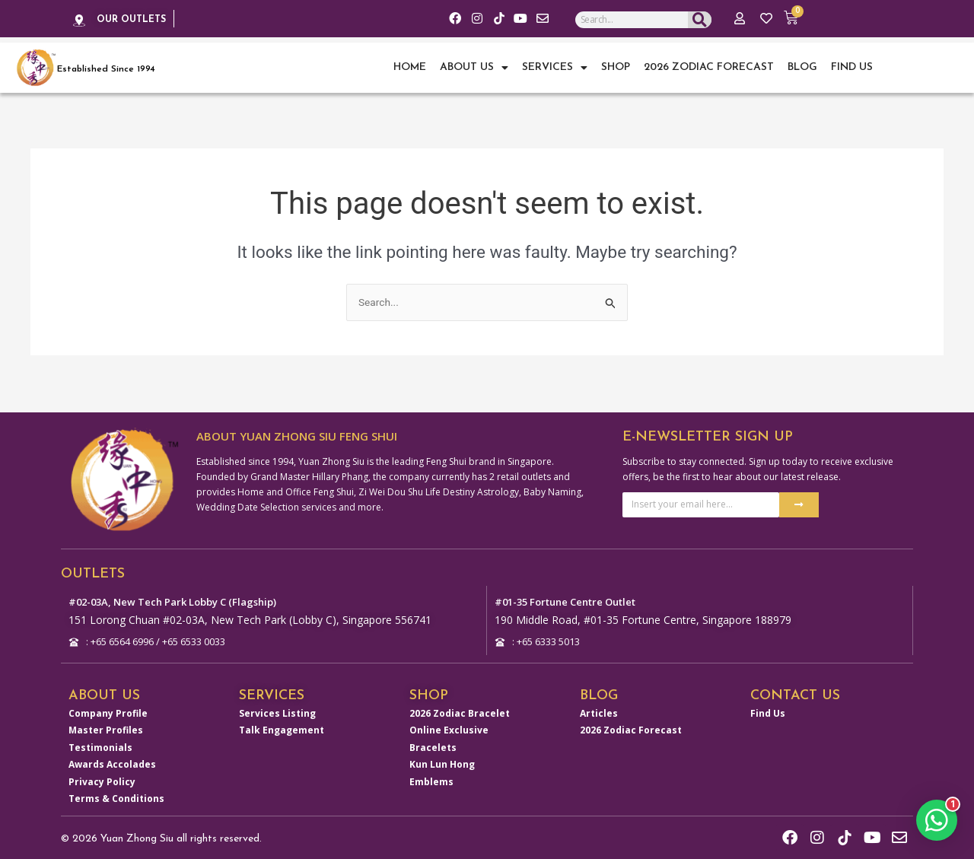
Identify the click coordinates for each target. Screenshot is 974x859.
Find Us (852, 67)
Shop (615, 67)
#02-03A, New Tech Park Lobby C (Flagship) (181, 591)
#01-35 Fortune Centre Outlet (574, 591)
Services (554, 68)
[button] (936, 818)
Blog (802, 67)
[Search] (699, 22)
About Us (474, 68)
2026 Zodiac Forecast (709, 67)
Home (409, 67)
